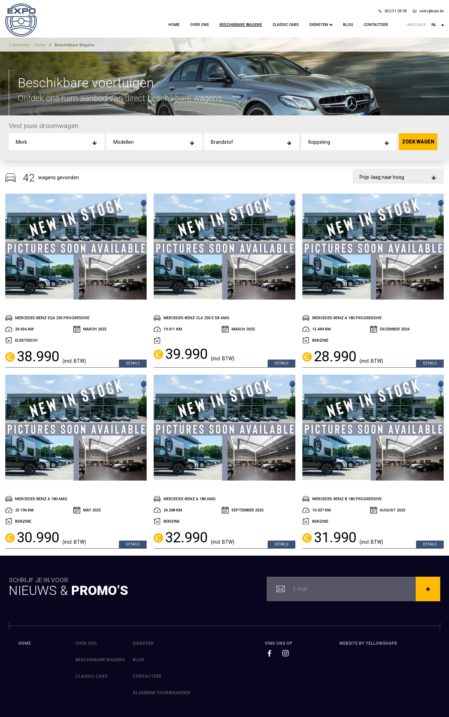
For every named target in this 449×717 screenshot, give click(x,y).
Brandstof (222, 142)
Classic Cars (286, 24)
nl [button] (437, 24)
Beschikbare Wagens (241, 24)
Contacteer (376, 24)
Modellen (123, 142)
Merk (21, 142)
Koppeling (319, 142)
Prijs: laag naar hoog (382, 177)
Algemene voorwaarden (161, 692)
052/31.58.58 (393, 11)
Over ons (199, 24)
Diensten (321, 24)
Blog (348, 24)
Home (174, 24)
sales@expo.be (428, 11)
